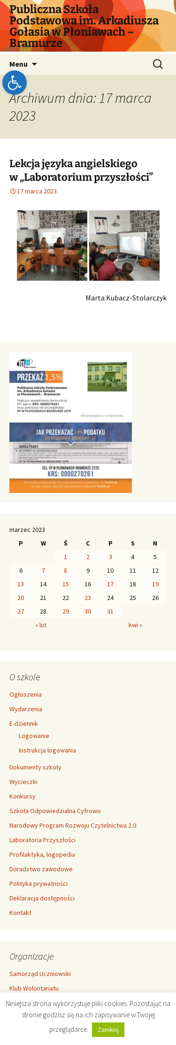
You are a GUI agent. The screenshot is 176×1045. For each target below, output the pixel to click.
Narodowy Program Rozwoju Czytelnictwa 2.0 (72, 825)
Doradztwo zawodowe (41, 869)
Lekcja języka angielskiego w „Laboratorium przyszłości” (81, 170)
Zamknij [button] (108, 1030)
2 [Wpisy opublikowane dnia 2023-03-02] (88, 557)
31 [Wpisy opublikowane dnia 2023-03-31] (110, 611)
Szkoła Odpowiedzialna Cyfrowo (55, 811)
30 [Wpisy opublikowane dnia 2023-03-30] (87, 611)
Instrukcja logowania (47, 750)
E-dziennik (23, 723)
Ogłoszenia (25, 694)
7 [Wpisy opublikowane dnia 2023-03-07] (43, 570)
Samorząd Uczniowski (40, 973)
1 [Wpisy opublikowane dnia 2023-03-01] (65, 557)
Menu (18, 64)
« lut (40, 625)
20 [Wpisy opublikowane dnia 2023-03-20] (20, 597)
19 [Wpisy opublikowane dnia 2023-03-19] (155, 584)
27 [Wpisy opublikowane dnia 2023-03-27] (20, 611)
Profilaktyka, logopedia (42, 854)
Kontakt (20, 912)
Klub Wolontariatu (34, 988)
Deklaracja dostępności (42, 898)
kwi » (135, 625)
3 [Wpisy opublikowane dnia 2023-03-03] (110, 557)
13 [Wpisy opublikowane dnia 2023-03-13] (20, 584)
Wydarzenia (25, 709)
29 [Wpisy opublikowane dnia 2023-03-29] (65, 611)
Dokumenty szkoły (35, 767)
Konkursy (22, 796)
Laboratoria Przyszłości (42, 840)
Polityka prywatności (38, 883)
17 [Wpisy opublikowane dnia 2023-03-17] (110, 584)
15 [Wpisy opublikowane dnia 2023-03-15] (65, 584)
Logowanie (34, 735)
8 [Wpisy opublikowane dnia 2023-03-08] (65, 570)
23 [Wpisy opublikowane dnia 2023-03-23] (87, 597)
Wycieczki (23, 781)
